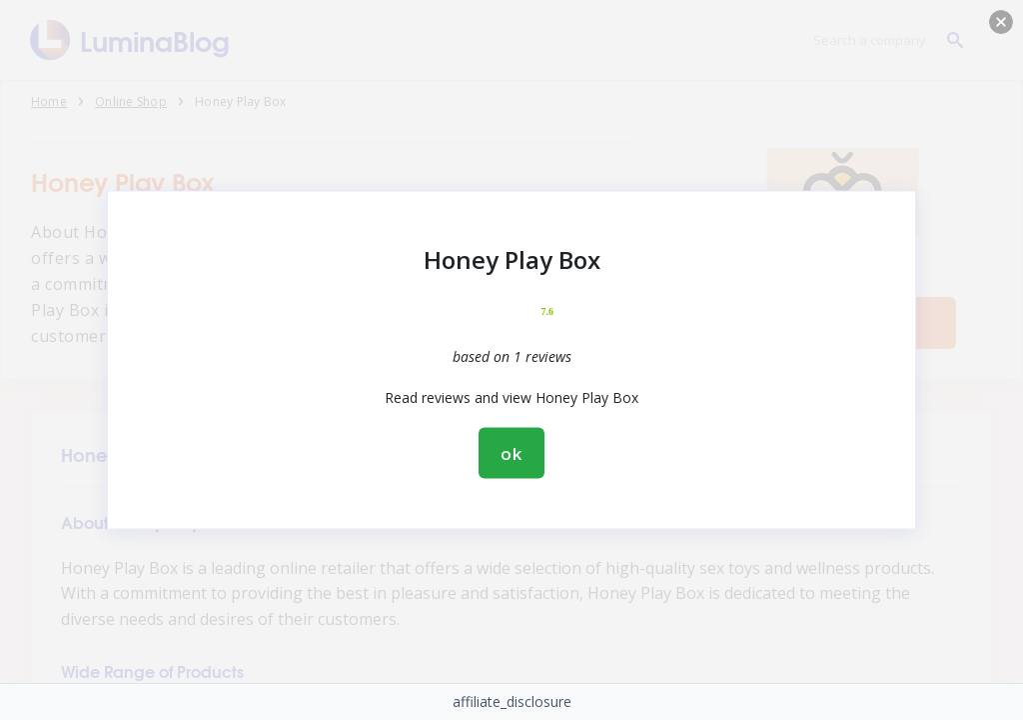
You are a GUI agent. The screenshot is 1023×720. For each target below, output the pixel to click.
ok (511, 453)
